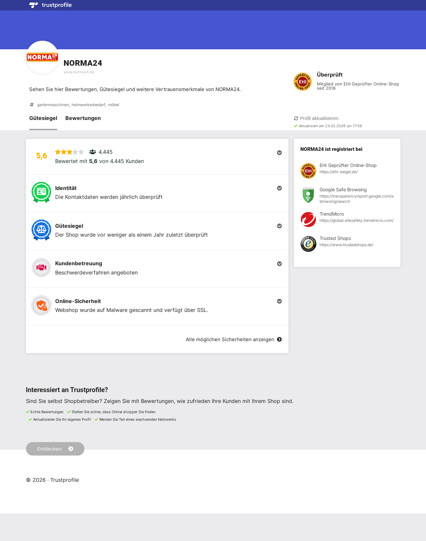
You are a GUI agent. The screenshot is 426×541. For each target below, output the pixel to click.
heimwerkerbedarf (94, 105)
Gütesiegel (43, 118)
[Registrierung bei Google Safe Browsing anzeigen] (347, 197)
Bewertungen (83, 118)
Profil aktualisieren (316, 119)
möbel (122, 105)
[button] (157, 160)
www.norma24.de (79, 72)
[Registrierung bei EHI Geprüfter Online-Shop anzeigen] (347, 172)
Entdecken (56, 476)
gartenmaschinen (55, 105)
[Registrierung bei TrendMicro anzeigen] (347, 221)
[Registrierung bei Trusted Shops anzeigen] (347, 245)
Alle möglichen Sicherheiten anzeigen (231, 367)
